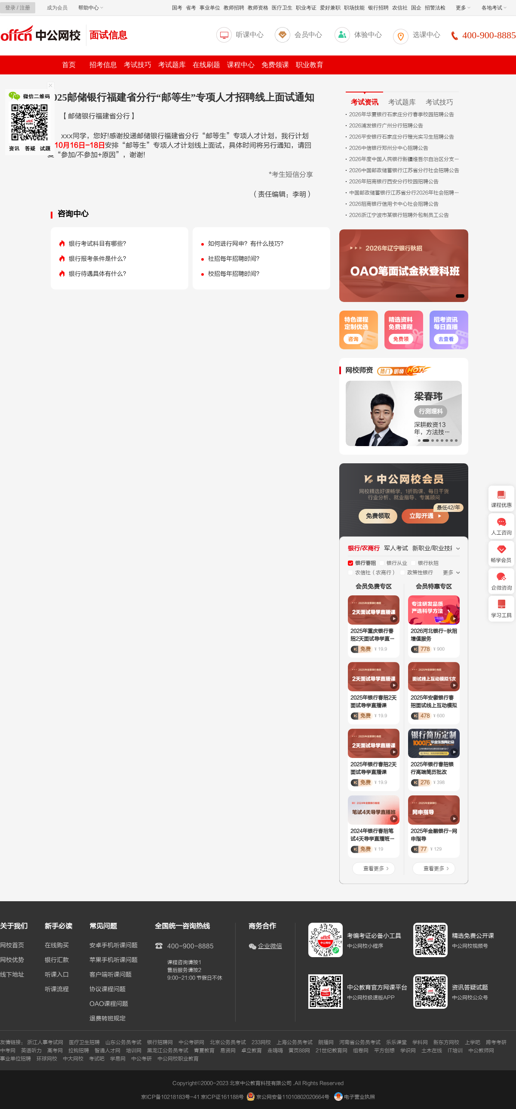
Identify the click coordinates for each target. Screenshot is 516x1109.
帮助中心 (90, 8)
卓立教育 (251, 1050)
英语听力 (31, 1050)
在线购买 (57, 946)
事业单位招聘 (15, 1059)
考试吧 (96, 1059)
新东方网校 (446, 1042)
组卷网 (361, 1050)
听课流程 (57, 989)
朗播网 (326, 1042)
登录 (10, 8)
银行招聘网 (160, 1042)
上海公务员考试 (294, 1042)
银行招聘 (378, 8)
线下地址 (12, 975)
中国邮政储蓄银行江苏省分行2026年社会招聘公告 (405, 193)
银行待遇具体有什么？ (99, 273)
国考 (177, 8)
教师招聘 (234, 8)
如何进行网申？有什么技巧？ (247, 243)
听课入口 (57, 975)
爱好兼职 (330, 8)
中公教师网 (481, 1050)
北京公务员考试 (228, 1042)
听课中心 (250, 34)
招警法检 (435, 8)
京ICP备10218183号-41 (170, 1097)
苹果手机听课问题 (113, 960)
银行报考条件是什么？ (99, 258)
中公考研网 (191, 1042)
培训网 (133, 1050)
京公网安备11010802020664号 (292, 1097)
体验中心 (368, 34)
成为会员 (57, 8)
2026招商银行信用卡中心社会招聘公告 (394, 204)
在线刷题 (206, 64)
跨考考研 (496, 1042)
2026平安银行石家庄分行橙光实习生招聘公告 (401, 137)
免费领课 (275, 64)
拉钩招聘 (78, 1050)
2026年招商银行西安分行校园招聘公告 (394, 182)
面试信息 (108, 35)
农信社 (400, 8)
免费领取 (378, 516)
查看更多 (373, 869)
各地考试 (494, 8)
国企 (416, 8)
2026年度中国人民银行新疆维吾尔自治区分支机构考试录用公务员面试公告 (405, 159)
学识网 (408, 1050)
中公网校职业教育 (178, 1059)
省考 (191, 8)
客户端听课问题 (110, 975)
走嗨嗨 (275, 1050)
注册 (25, 8)
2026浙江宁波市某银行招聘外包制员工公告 (399, 215)
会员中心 (308, 34)
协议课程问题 (107, 989)
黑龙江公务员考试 (167, 1050)
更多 (463, 8)
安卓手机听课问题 (113, 946)
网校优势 (12, 960)
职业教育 (309, 64)
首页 (69, 64)
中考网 (7, 1050)
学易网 (118, 1059)
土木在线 (431, 1050)
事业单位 (210, 8)
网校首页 (12, 946)
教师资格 (258, 8)
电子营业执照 (354, 1097)
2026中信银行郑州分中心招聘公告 (388, 148)
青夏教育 (204, 1050)
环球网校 (47, 1059)
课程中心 (241, 64)
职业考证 (306, 8)
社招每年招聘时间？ (235, 258)
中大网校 (73, 1059)
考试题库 (172, 64)
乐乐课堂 (396, 1042)
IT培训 (455, 1050)
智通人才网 (107, 1050)
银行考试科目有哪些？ (99, 243)
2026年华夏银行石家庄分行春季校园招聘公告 (401, 114)
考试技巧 (137, 64)
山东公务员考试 (123, 1042)
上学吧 (472, 1042)
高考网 (55, 1050)
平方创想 (384, 1050)
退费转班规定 (107, 1019)
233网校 (261, 1042)
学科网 (420, 1042)
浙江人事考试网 (45, 1042)
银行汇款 (57, 960)
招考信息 (103, 64)
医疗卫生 (282, 8)
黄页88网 (299, 1050)
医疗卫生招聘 (84, 1042)
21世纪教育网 (331, 1050)
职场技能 (354, 8)
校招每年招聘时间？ (235, 273)
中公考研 (141, 1059)
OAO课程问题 (108, 1004)
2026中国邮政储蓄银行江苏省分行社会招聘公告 (404, 170)
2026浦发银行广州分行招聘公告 (386, 126)
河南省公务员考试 (360, 1042)
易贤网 (228, 1050)
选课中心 (426, 34)
